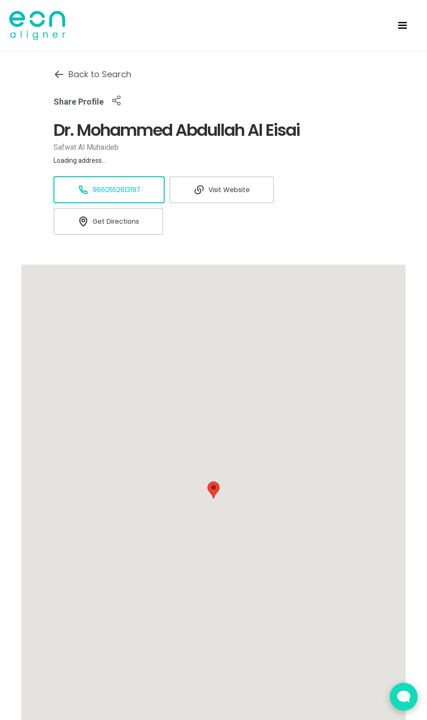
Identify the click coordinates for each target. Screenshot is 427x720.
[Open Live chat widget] (404, 697)
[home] (42, 25)
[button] (402, 25)
